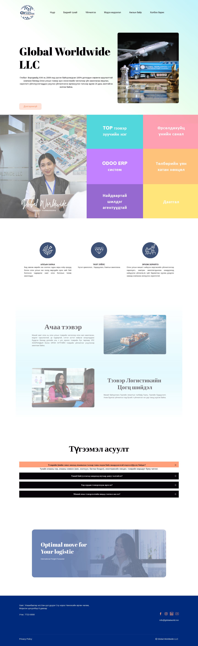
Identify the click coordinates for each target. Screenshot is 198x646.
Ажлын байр (135, 12)
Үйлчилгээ (91, 12)
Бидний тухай (70, 12)
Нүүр (52, 12)
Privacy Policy (25, 639)
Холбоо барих (157, 12)
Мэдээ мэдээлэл (112, 12)
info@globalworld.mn (169, 620)
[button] (99, 465)
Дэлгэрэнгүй (30, 106)
